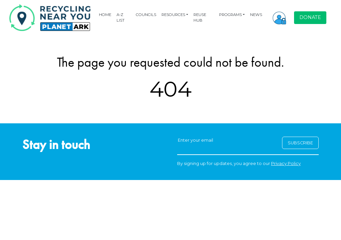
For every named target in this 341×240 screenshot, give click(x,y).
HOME (105, 14)
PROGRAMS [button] (230, 14)
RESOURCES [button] (173, 14)
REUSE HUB (199, 17)
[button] (279, 17)
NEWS (256, 14)
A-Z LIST (121, 17)
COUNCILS (146, 14)
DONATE (310, 17)
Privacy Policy (286, 163)
